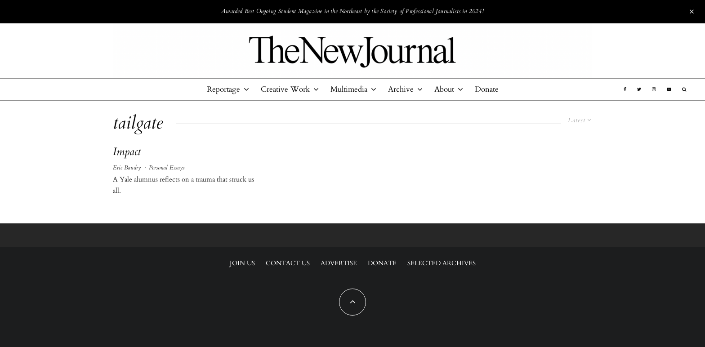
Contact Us (288, 263)
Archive (401, 89)
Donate (487, 89)
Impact (127, 152)
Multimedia (348, 89)
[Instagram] (654, 89)
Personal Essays (166, 168)
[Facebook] (625, 89)
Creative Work (285, 89)
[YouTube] (669, 89)
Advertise (339, 263)
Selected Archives (441, 263)
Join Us (242, 263)
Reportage (223, 89)
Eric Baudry (127, 168)
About (444, 89)
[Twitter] (639, 89)
